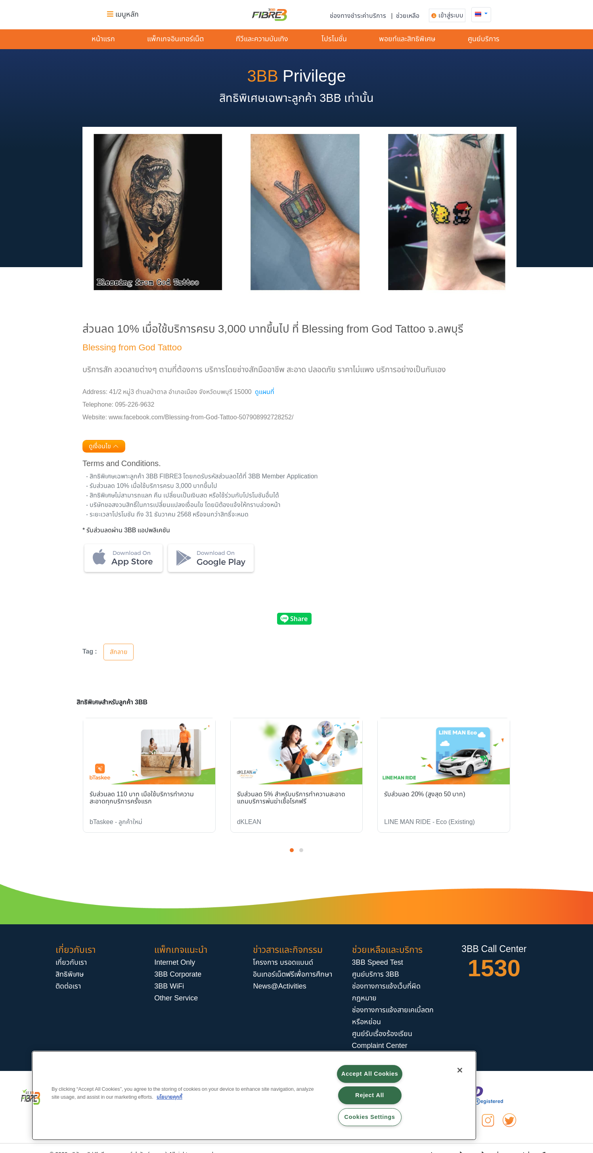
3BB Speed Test (377, 962)
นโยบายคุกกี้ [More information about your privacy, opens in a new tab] (169, 1097)
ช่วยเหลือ (407, 16)
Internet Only (174, 962)
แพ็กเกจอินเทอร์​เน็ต (175, 39)
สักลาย (119, 652)
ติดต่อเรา (68, 986)
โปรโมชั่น (334, 39)
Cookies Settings (369, 1117)
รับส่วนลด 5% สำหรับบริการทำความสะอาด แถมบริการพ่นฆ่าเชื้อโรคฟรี (291, 798)
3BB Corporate (177, 974)
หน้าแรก (103, 39)
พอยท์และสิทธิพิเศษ (407, 39)
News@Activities (279, 986)
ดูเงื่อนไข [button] (104, 446)
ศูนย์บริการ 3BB (375, 974)
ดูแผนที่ (264, 392)
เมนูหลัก (123, 14)
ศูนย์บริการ (483, 39)
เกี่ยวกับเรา (71, 962)
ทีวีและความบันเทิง (262, 39)
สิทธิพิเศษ (69, 974)
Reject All (369, 1095)
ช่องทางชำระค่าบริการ (358, 16)
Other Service (176, 998)
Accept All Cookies (369, 1074)
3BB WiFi (169, 986)
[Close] (460, 1070)
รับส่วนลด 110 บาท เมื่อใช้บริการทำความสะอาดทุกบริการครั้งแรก (142, 798)
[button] (481, 14)
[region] (254, 1095)
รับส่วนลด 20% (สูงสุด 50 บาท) (424, 794)
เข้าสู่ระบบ (450, 15)
